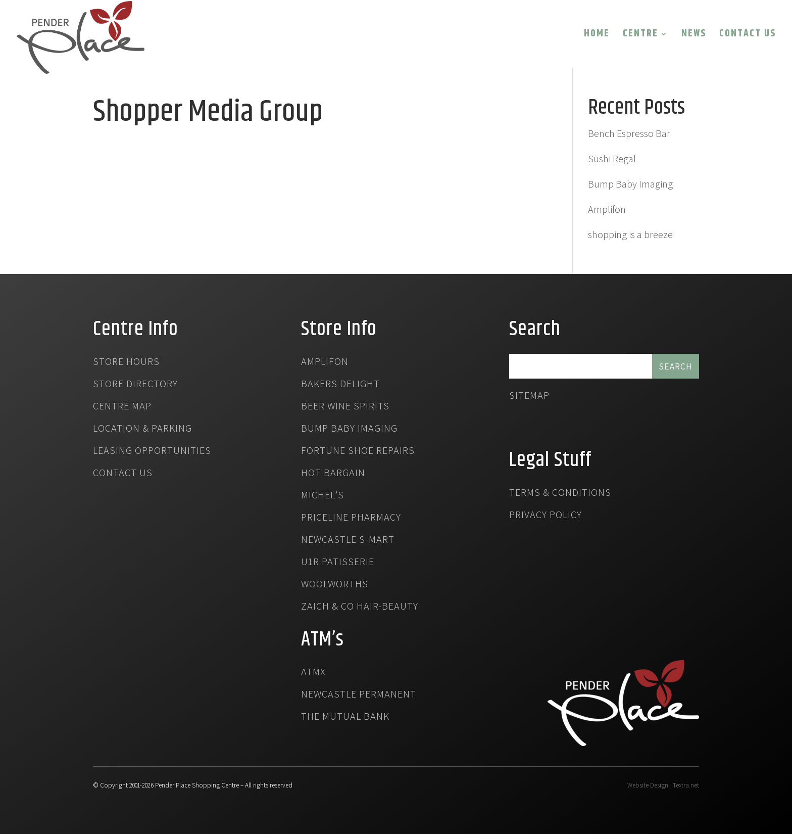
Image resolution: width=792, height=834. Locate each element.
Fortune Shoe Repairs (358, 452)
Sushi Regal (612, 158)
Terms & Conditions (560, 494)
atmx (313, 673)
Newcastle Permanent (358, 695)
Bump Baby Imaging (630, 184)
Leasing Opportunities (152, 452)
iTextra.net (685, 785)
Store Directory (135, 385)
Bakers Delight (340, 385)
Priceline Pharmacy (351, 519)
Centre (640, 35)
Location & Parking (142, 430)
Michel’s (322, 496)
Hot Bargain (333, 474)
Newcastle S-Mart (347, 541)
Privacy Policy (545, 516)
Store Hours (126, 363)
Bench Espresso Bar (629, 133)
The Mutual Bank (345, 718)
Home (597, 35)
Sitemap (529, 397)
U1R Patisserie (337, 563)
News (693, 35)
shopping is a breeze (630, 234)
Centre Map (122, 407)
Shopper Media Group (208, 112)
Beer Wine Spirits (345, 407)
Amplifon (607, 209)
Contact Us (747, 35)
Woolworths (334, 585)
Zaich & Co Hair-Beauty (359, 608)
